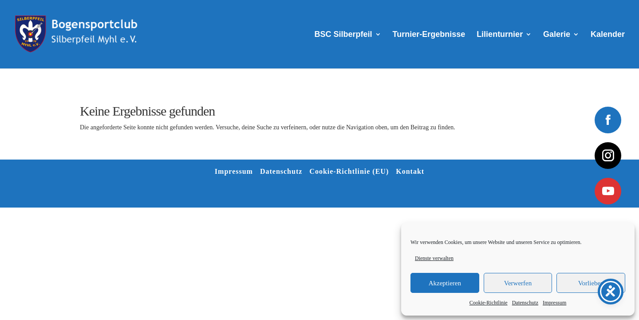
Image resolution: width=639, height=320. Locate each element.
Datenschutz (525, 303)
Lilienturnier (500, 35)
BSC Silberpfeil (343, 35)
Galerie (556, 35)
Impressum (554, 303)
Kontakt (410, 171)
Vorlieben (591, 283)
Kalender (608, 35)
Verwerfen (518, 283)
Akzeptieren (445, 283)
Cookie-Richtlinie (488, 303)
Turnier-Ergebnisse (429, 35)
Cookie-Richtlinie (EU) (349, 171)
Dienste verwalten (434, 258)
